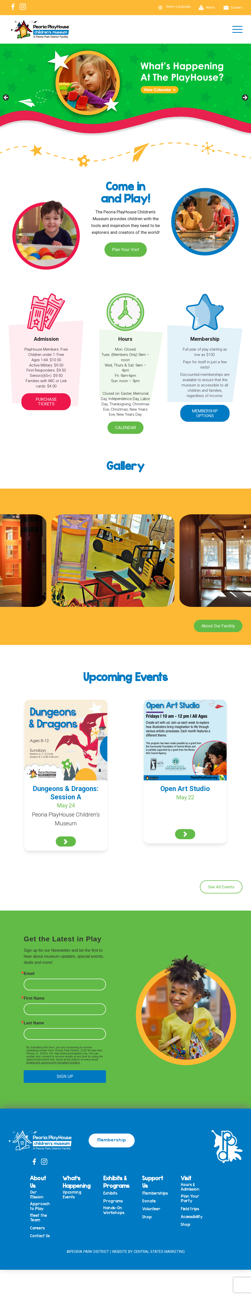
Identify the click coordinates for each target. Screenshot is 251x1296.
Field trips (190, 1208)
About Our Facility (218, 625)
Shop (147, 1217)
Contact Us (40, 1235)
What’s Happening (76, 1181)
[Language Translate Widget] (181, 6)
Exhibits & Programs (116, 1181)
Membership (111, 1140)
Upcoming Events (72, 1194)
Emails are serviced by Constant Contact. (53, 1062)
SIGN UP (65, 1076)
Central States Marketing (159, 1251)
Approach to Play (40, 1206)
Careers (233, 7)
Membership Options (205, 413)
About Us (38, 1181)
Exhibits (110, 1193)
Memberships (155, 1193)
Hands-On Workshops (113, 1210)
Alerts (207, 7)
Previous (6, 98)
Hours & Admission (190, 1187)
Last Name (34, 1023)
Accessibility (192, 1216)
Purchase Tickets (46, 402)
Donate (149, 1201)
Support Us (152, 1181)
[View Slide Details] (125, 99)
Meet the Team (38, 1217)
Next (244, 98)
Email (29, 974)
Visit (186, 1178)
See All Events (221, 886)
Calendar (125, 427)
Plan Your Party (190, 1198)
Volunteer (151, 1208)
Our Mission (37, 1194)
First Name (34, 998)
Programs (113, 1201)
